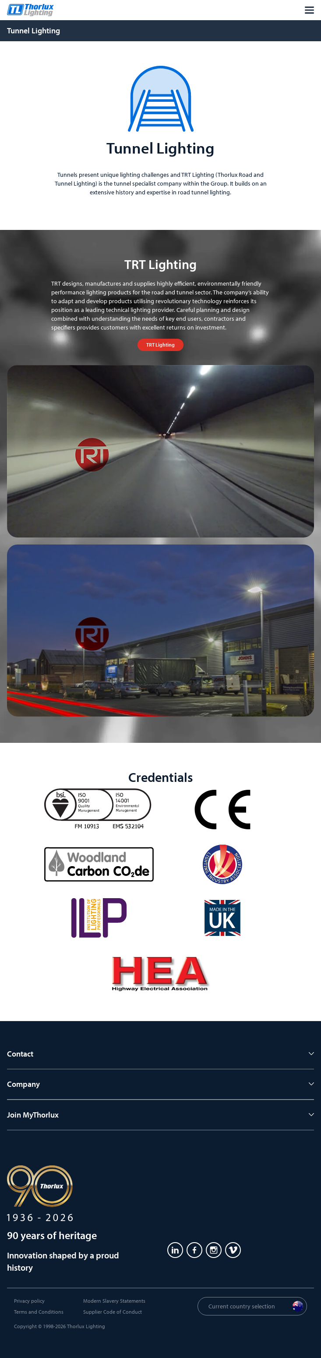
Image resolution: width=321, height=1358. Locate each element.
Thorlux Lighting (86, 1326)
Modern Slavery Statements (114, 1300)
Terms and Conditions (38, 1311)
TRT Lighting (160, 344)
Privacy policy (29, 1300)
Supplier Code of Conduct (112, 1311)
